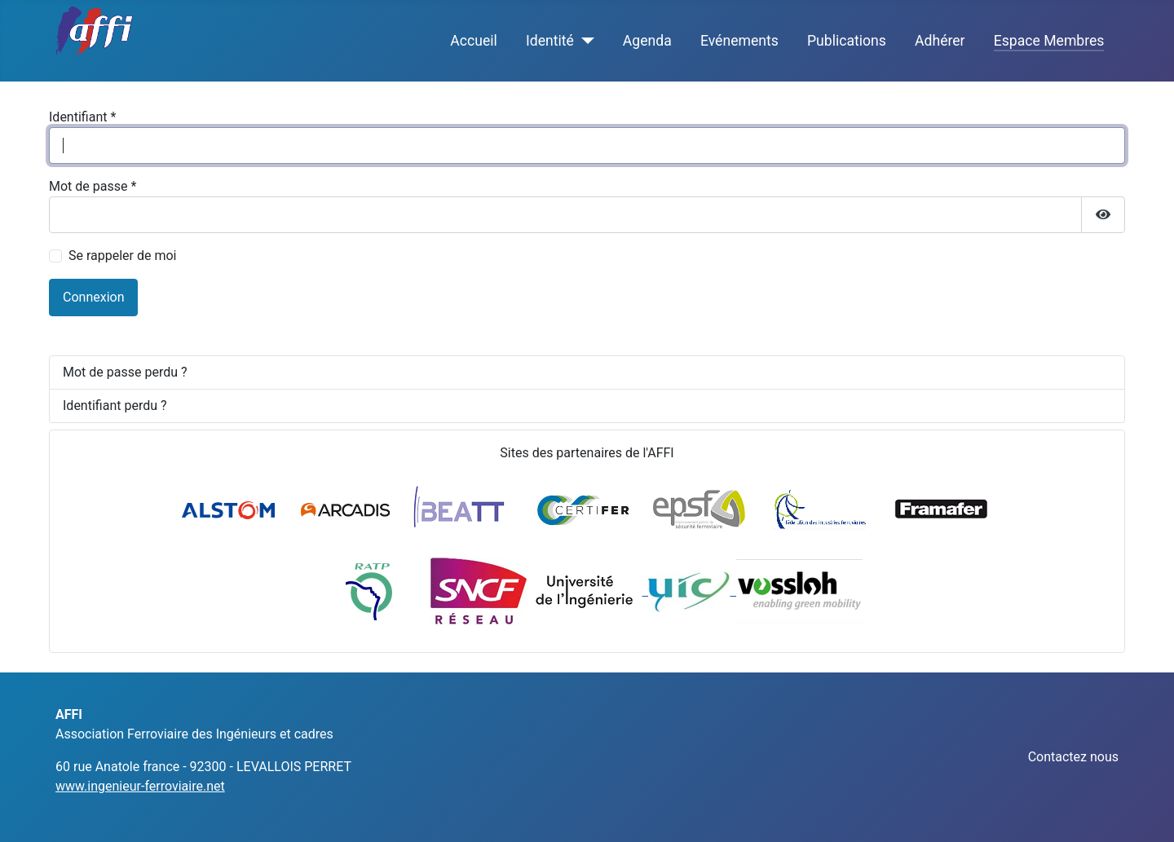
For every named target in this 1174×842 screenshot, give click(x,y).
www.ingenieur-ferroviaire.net (140, 786)
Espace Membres (1049, 41)
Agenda (647, 41)
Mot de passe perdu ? (125, 372)
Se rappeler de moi (122, 255)
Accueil (473, 41)
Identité (550, 41)
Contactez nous (1073, 757)
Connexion (93, 297)
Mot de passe (92, 186)
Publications (846, 41)
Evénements (739, 41)
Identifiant (82, 117)
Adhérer (940, 41)
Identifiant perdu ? (115, 405)
